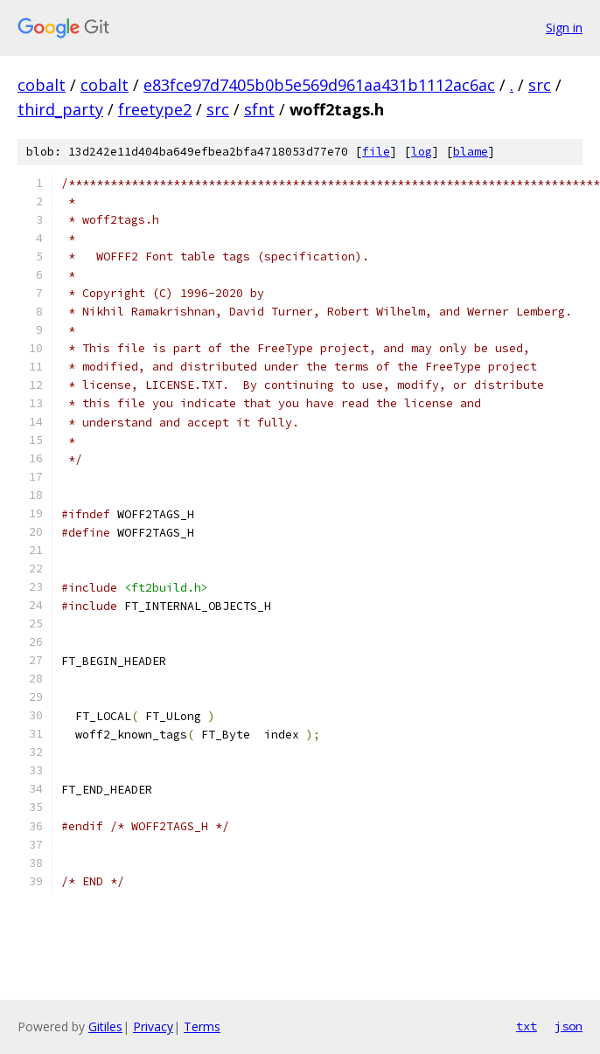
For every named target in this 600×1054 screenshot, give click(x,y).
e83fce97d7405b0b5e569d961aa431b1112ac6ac (319, 84)
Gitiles (105, 1026)
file (376, 151)
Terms (202, 1026)
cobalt (41, 84)
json (569, 1026)
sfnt (259, 109)
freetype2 (155, 109)
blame (470, 151)
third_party (60, 109)
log (421, 151)
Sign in (564, 27)
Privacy (153, 1026)
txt (526, 1026)
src (539, 84)
